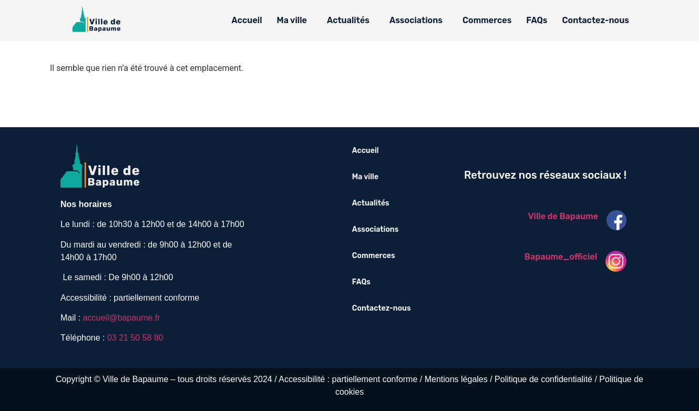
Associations (416, 20)
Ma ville (292, 20)
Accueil (247, 20)
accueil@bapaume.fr (121, 317)
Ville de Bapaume (563, 216)
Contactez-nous (595, 20)
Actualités (348, 20)
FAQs (536, 20)
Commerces (486, 20)
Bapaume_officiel (561, 257)
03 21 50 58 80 (135, 337)
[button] (295, 20)
